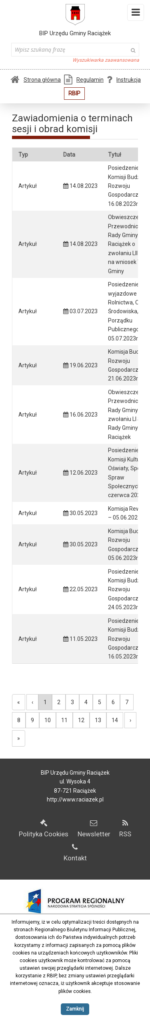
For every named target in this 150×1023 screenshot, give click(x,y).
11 (64, 720)
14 (115, 720)
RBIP (74, 93)
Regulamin (84, 80)
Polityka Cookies (43, 829)
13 (98, 720)
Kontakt (75, 853)
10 (47, 720)
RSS (125, 829)
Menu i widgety (136, 14)
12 (81, 720)
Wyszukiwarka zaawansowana (105, 60)
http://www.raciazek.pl (75, 799)
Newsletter (94, 829)
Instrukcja (124, 80)
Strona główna (36, 80)
